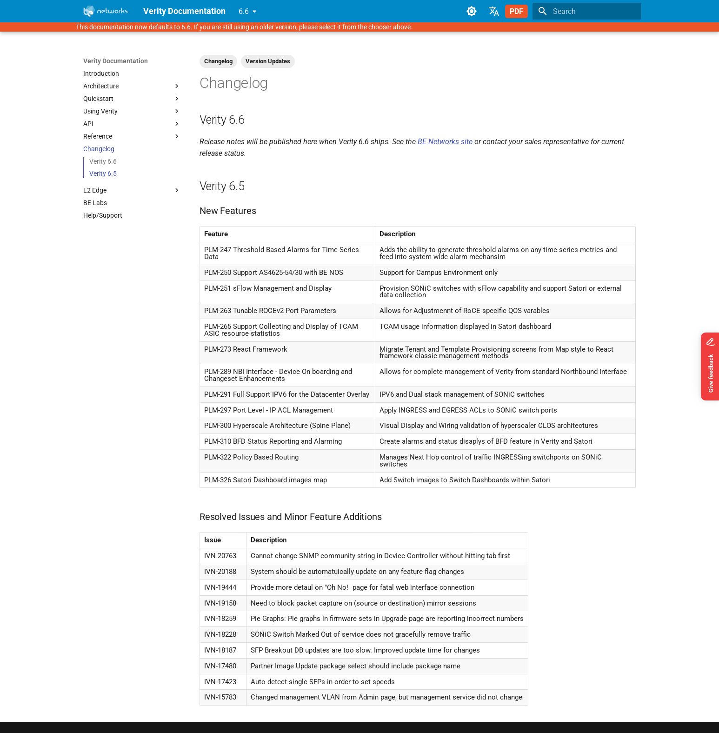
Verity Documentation (115, 61)
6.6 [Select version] (244, 11)
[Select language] (494, 11)
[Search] (587, 11)
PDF (516, 11)
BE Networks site (445, 141)
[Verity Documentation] (106, 11)
